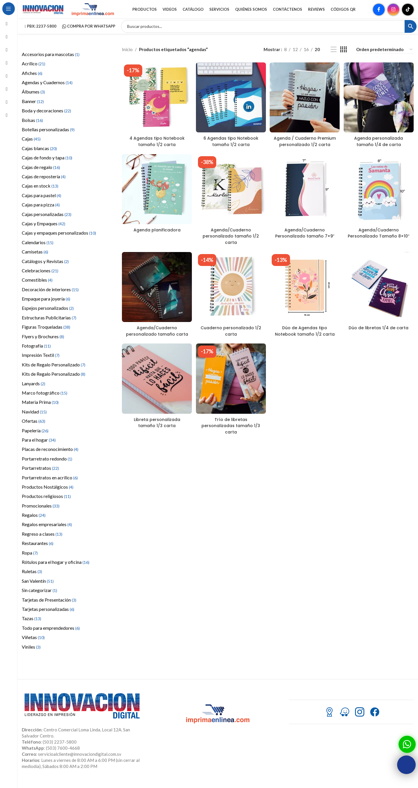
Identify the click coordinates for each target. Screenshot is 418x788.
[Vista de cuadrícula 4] (343, 56)
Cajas (31, 146)
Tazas (31, 625)
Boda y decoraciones (46, 117)
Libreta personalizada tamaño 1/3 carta (156, 440)
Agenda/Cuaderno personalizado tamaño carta (156, 346)
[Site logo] (43, 12)
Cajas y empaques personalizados (59, 239)
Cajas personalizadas (46, 221)
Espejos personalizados (48, 315)
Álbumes (33, 99)
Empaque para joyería (46, 305)
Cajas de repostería (44, 183)
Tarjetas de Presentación (49, 606)
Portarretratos (40, 475)
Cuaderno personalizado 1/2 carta (230, 343)
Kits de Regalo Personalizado (53, 371)
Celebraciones (40, 277)
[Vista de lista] (333, 56)
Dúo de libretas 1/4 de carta (379, 343)
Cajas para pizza (41, 211)
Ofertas (33, 428)
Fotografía (36, 352)
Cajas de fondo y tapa (47, 164)
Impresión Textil (41, 362)
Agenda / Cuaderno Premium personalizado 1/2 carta (305, 150)
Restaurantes (37, 550)
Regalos (34, 522)
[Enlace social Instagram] (393, 13)
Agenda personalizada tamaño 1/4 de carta (379, 147)
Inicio (127, 56)
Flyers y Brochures (43, 343)
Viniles (31, 653)
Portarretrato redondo (47, 465)
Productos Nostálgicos (47, 493)
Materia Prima (40, 409)
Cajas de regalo (41, 174)
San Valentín (38, 588)
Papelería (35, 437)
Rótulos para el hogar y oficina (55, 569)
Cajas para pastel (41, 202)
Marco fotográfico (44, 399)
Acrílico (33, 70)
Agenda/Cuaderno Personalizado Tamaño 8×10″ (379, 248)
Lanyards (33, 390)
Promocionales (41, 512)
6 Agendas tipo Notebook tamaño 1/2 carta (231, 147)
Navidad (34, 418)
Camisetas (35, 258)
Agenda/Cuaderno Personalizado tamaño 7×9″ (305, 248)
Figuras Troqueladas (46, 334)
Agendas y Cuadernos (47, 89)
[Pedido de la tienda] (385, 56)
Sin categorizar (39, 597)
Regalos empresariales (47, 531)
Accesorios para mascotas (51, 61)
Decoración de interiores (50, 296)
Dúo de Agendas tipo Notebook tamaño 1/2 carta (305, 346)
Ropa (30, 559)
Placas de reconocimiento (50, 456)
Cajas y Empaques (43, 230)
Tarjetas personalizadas (48, 616)
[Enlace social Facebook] (379, 13)
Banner (33, 108)
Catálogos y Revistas (45, 268)
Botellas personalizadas (48, 136)
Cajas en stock (40, 192)
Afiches (32, 80)
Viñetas (33, 644)
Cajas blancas (39, 155)
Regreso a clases (42, 541)
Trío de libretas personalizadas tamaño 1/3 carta (230, 443)
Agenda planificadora (156, 242)
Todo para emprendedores (51, 635)
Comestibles (37, 286)
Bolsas (32, 127)
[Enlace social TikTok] (408, 13)
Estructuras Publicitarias (49, 324)
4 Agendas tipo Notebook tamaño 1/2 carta (156, 147)
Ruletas (32, 578)
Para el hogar (39, 446)
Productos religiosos (46, 503)
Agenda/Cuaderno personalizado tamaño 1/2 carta (230, 248)
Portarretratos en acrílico (50, 484)
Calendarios (37, 249)
